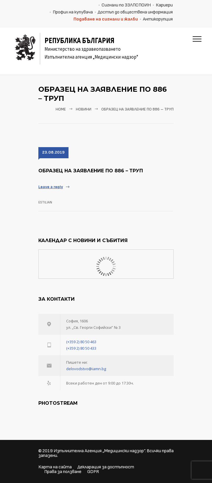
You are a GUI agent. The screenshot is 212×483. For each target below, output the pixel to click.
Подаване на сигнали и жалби (105, 19)
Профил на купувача (73, 12)
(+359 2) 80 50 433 (81, 348)
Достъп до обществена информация (135, 12)
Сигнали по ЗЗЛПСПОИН (126, 5)
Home (61, 109)
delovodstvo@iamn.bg (86, 368)
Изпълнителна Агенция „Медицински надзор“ (99, 451)
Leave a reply (50, 186)
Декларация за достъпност (106, 467)
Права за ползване (62, 472)
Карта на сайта (55, 467)
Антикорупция (158, 19)
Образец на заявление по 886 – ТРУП (90, 171)
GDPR (93, 472)
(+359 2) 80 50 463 (81, 341)
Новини (83, 109)
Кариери (164, 5)
